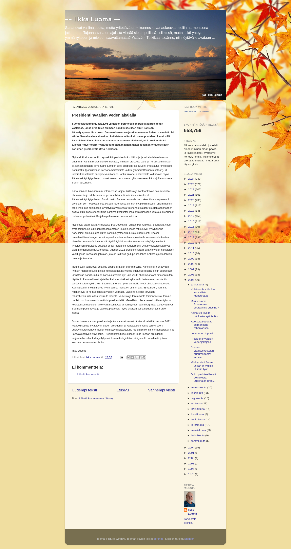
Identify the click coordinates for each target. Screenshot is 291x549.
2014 (191, 231)
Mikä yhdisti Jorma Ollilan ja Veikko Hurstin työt (202, 365)
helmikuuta (198, 435)
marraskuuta (199, 387)
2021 (191, 194)
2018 (191, 210)
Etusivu (122, 390)
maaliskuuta (199, 430)
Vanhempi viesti (161, 390)
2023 (191, 184)
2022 (191, 189)
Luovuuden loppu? (202, 333)
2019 (191, 205)
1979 (191, 474)
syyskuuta (197, 398)
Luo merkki (203, 111)
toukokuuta (198, 419)
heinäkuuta (198, 408)
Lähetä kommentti (88, 374)
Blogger (189, 538)
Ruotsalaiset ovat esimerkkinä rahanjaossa (201, 325)
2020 (191, 200)
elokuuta (196, 403)
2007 (191, 269)
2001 (191, 452)
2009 (191, 258)
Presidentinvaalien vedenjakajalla (202, 340)
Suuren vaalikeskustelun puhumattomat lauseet (202, 352)
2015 (191, 226)
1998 (191, 463)
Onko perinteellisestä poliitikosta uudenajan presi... (203, 377)
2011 (191, 247)
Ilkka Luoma (190, 111)
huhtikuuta (198, 424)
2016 (191, 221)
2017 (191, 215)
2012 (191, 242)
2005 (191, 279)
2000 (191, 458)
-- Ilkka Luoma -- (93, 19)
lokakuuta (197, 392)
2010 (191, 253)
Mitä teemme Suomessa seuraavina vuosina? (205, 304)
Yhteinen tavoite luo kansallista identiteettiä (203, 292)
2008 (191, 263)
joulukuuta (198, 284)
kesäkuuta (198, 414)
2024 (191, 178)
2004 (191, 447)
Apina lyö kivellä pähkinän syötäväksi (204, 314)
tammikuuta (198, 440)
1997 (191, 468)
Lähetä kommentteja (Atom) (96, 398)
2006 (191, 274)
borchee (158, 538)
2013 (191, 237)
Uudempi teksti (84, 390)
